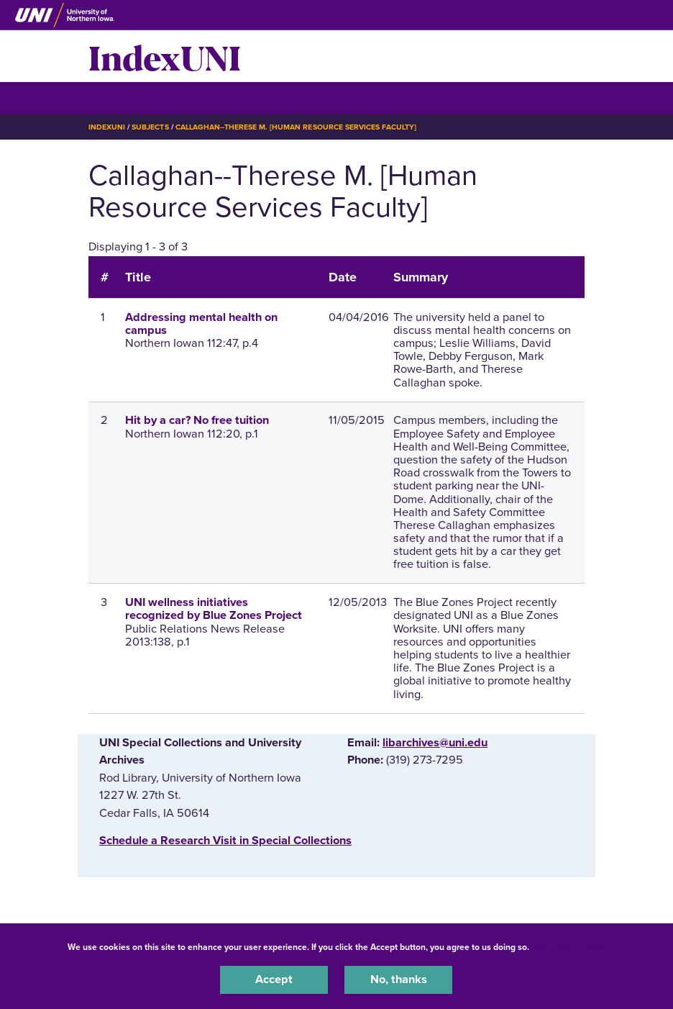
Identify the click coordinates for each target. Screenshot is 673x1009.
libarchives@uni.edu (435, 743)
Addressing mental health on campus (201, 324)
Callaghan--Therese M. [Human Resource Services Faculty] (296, 127)
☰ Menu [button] (113, 97)
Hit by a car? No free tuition (197, 420)
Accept (274, 979)
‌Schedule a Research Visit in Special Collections (225, 840)
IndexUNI (164, 56)
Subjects (150, 127)
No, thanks (398, 979)
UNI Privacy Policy (569, 947)
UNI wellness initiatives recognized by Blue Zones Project (213, 609)
